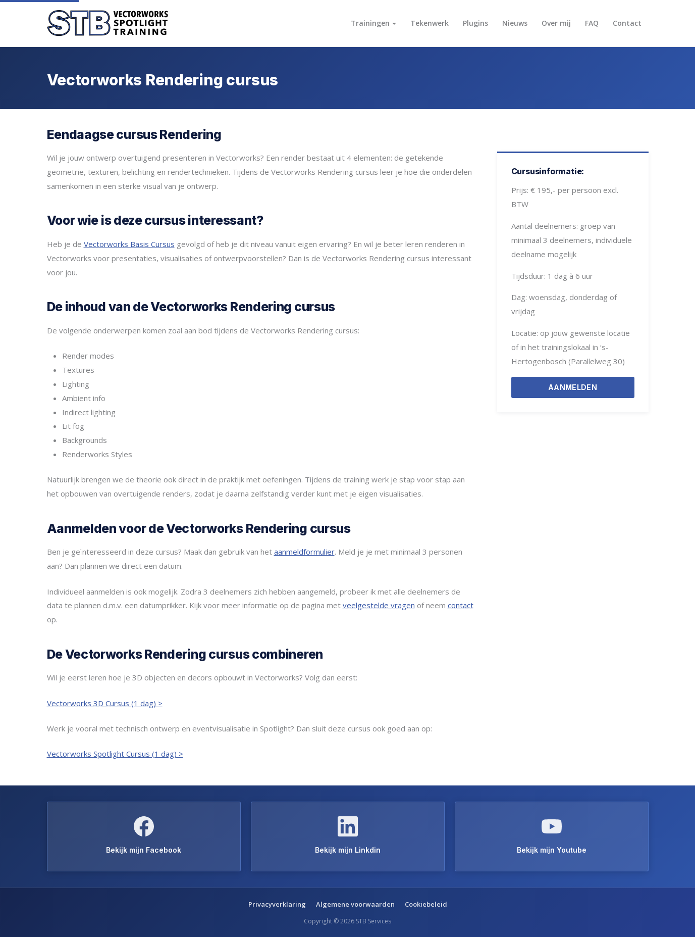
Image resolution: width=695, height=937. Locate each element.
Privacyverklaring (277, 904)
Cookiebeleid (426, 904)
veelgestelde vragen (379, 605)
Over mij (556, 23)
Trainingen (370, 23)
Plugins (475, 23)
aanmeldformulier (304, 552)
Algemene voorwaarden (355, 904)
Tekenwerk (429, 23)
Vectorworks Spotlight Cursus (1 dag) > (115, 754)
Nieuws (514, 23)
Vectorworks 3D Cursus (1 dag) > (105, 703)
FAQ (592, 23)
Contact (627, 23)
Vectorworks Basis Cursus (129, 244)
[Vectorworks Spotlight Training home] (107, 23)
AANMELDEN (572, 387)
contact (460, 605)
